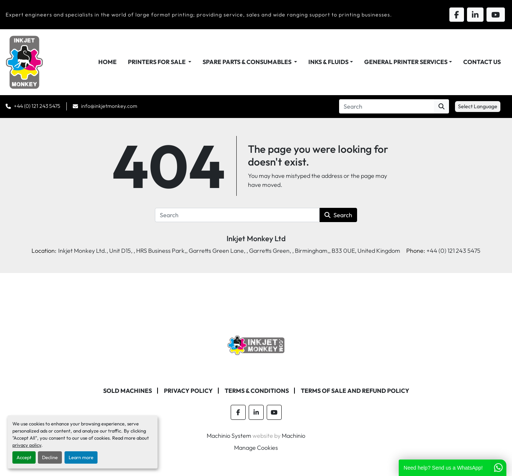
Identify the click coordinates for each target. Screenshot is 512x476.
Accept (24, 457)
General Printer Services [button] (405, 62)
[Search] (386, 106)
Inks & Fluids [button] (328, 62)
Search (338, 215)
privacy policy (26, 445)
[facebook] (238, 412)
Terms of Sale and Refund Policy (355, 390)
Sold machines (127, 390)
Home (107, 62)
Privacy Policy (188, 390)
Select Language (477, 106)
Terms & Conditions (257, 390)
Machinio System (229, 435)
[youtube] (274, 412)
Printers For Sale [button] (157, 62)
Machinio (293, 435)
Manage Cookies (256, 447)
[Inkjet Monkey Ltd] (256, 344)
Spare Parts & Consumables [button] (248, 62)
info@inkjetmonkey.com (109, 106)
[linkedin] (256, 412)
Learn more (81, 457)
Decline (50, 457)
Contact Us (482, 62)
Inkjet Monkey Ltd (256, 238)
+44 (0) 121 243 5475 (37, 106)
